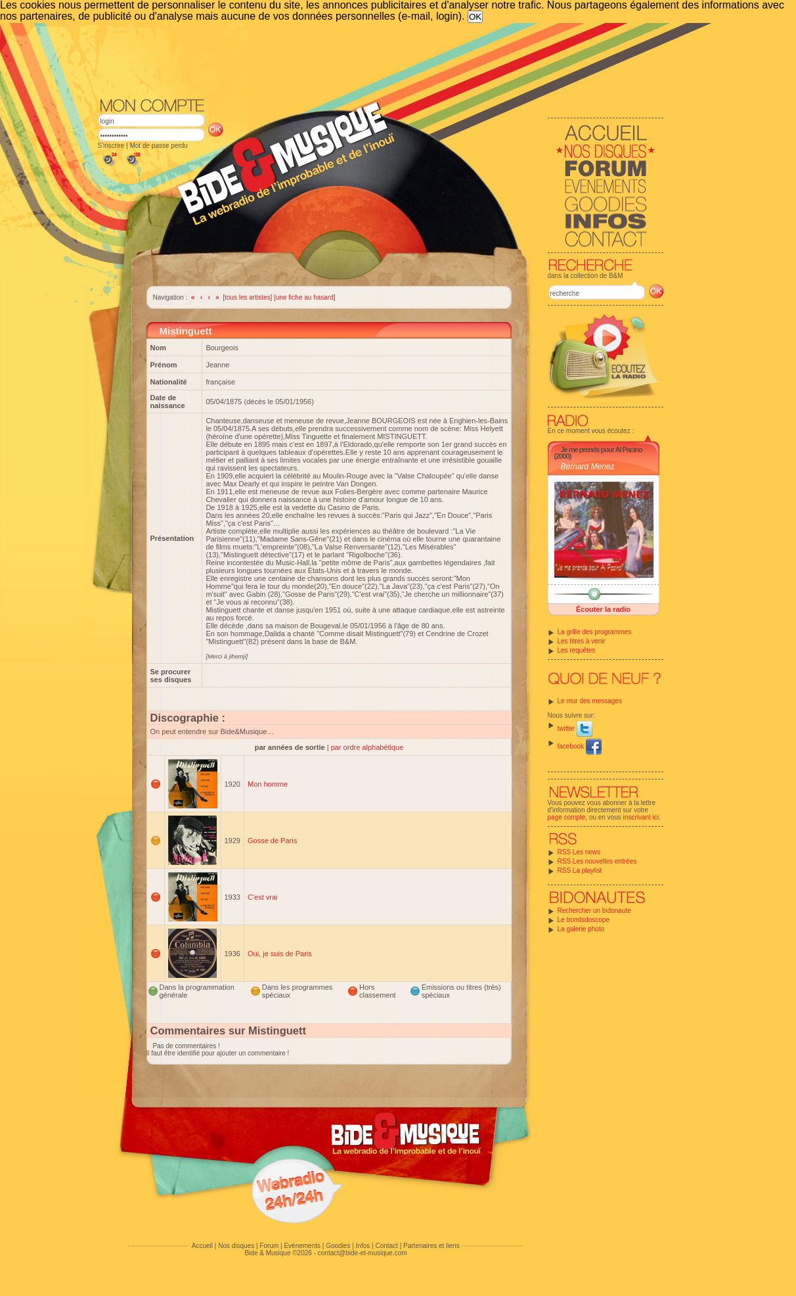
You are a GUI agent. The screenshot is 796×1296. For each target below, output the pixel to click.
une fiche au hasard (305, 297)
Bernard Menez (588, 466)
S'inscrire (111, 145)
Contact (386, 1245)
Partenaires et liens (431, 1245)
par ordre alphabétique (367, 747)
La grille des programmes (595, 632)
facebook (580, 746)
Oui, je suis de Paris (280, 954)
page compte (567, 817)
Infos (363, 1245)
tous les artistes (247, 297)
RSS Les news (579, 852)
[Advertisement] (381, 59)
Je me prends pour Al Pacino (601, 449)
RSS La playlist (580, 870)
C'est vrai (263, 897)
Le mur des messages (590, 701)
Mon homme (268, 784)
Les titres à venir (582, 641)
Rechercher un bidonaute (594, 910)
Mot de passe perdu (158, 145)
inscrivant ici (641, 817)
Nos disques (236, 1245)
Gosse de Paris (272, 841)
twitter (575, 728)
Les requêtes (577, 650)
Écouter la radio (603, 609)
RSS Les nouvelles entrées (597, 861)
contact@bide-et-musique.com (362, 1253)
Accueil (202, 1245)
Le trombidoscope (584, 919)
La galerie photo (581, 929)
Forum (268, 1245)
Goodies (338, 1245)
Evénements (302, 1245)
